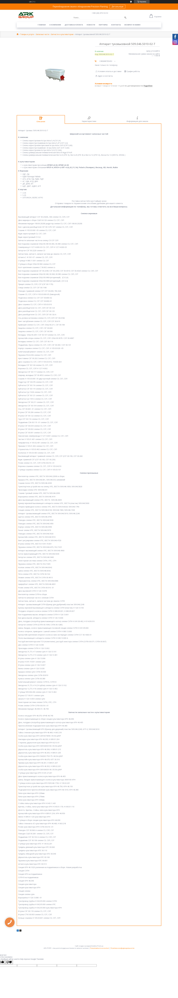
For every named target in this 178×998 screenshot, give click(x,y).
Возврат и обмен (132, 25)
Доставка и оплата (74, 25)
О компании (55, 25)
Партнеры (103, 25)
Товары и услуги (27, 34)
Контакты (116, 25)
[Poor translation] (9, 962)
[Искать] (125, 18)
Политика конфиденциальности (122, 948)
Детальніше (117, 6)
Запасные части (42, 34)
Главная (42, 25)
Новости (91, 25)
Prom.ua (100, 946)
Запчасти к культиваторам (62, 34)
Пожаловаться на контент (99, 948)
